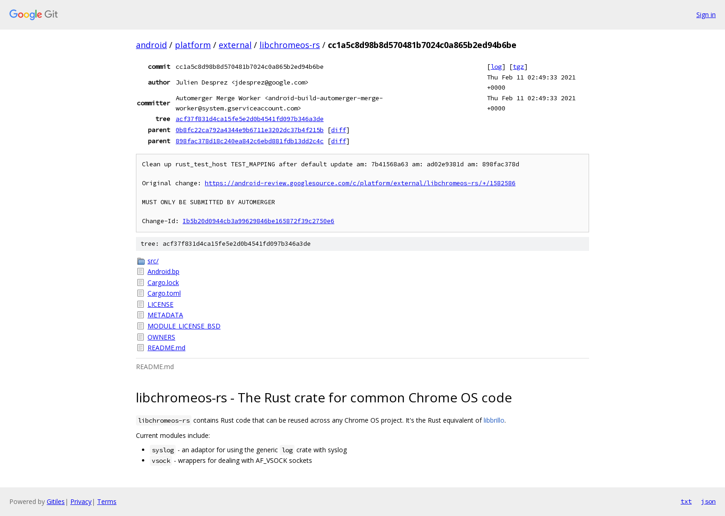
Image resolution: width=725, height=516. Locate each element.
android (151, 44)
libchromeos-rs (289, 44)
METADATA (165, 314)
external (235, 44)
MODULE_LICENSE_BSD (184, 326)
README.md (166, 347)
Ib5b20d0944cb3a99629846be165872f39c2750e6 (258, 221)
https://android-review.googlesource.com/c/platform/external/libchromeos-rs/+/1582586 (360, 183)
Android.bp (163, 271)
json (708, 501)
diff (338, 130)
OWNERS (161, 337)
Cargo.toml (164, 293)
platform (193, 44)
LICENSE (160, 304)
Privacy (81, 501)
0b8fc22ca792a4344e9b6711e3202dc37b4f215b (250, 130)
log (496, 66)
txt (686, 501)
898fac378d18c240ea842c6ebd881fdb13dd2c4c (250, 141)
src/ (153, 260)
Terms (107, 501)
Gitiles (56, 501)
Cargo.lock (163, 282)
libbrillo (494, 420)
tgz (518, 66)
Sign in (706, 14)
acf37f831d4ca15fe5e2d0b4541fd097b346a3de (250, 119)
